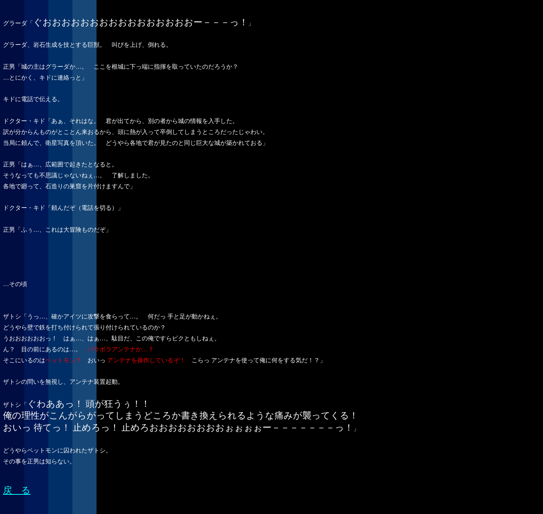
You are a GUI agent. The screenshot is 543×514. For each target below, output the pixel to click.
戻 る (17, 490)
